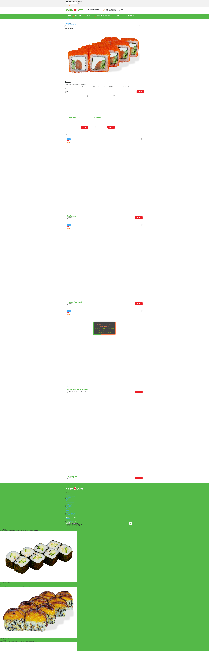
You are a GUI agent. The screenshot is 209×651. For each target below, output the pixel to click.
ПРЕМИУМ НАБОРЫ (70, 496)
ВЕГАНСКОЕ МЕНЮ (70, 501)
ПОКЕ (67, 509)
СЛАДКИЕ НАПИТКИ (70, 514)
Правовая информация (70, 522)
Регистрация (76, 5)
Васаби (97, 118)
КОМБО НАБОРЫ (69, 503)
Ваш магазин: (69, 1)
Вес (73, 24)
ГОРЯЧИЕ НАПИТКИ (70, 513)
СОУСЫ (67, 511)
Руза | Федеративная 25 (77, 1)
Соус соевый (73, 118)
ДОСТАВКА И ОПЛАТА (104, 16)
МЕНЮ (69, 16)
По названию (69, 24)
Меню (67, 515)
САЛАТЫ (68, 508)
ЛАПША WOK (69, 504)
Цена (75, 24)
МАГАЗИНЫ (89, 16)
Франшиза (68, 516)
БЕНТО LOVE (69, 497)
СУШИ (67, 499)
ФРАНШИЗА (78, 16)
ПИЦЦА (67, 500)
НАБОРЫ (68, 495)
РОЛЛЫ (67, 498)
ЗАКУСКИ (68, 512)
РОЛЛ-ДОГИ (69, 506)
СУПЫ (67, 507)
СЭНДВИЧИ (68, 505)
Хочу (140, 91)
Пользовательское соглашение (71, 521)
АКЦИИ (116, 16)
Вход (72, 5)
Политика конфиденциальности (72, 520)
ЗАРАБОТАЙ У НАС (128, 16)
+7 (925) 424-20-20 (94, 9)
